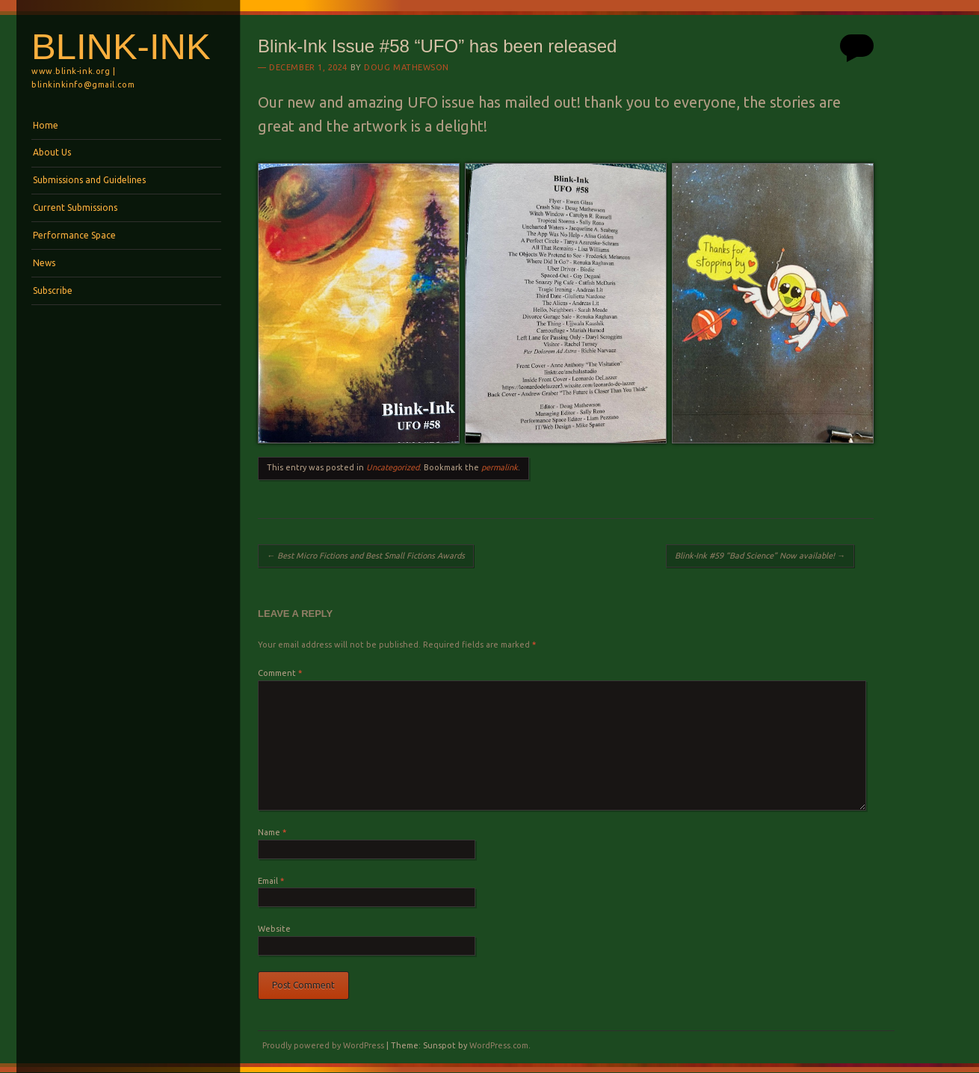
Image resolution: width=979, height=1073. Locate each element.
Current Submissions (75, 207)
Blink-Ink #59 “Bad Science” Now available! (760, 555)
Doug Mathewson (406, 67)
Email (271, 880)
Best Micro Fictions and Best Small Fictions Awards (366, 555)
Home (45, 125)
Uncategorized (392, 467)
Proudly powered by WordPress (323, 1045)
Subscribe (52, 290)
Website (274, 928)
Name (272, 832)
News (44, 263)
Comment (280, 672)
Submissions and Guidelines (89, 180)
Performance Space (74, 235)
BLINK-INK (121, 46)
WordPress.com (498, 1045)
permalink (499, 467)
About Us (52, 152)
